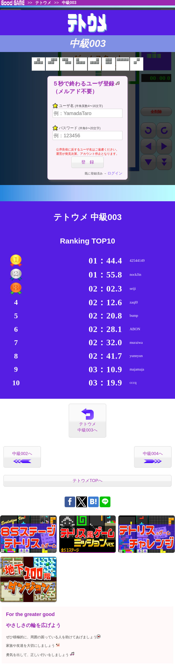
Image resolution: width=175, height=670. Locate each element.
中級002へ (22, 457)
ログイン (114, 173)
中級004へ (153, 457)
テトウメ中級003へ (87, 420)
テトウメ (43, 3)
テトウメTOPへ (87, 480)
